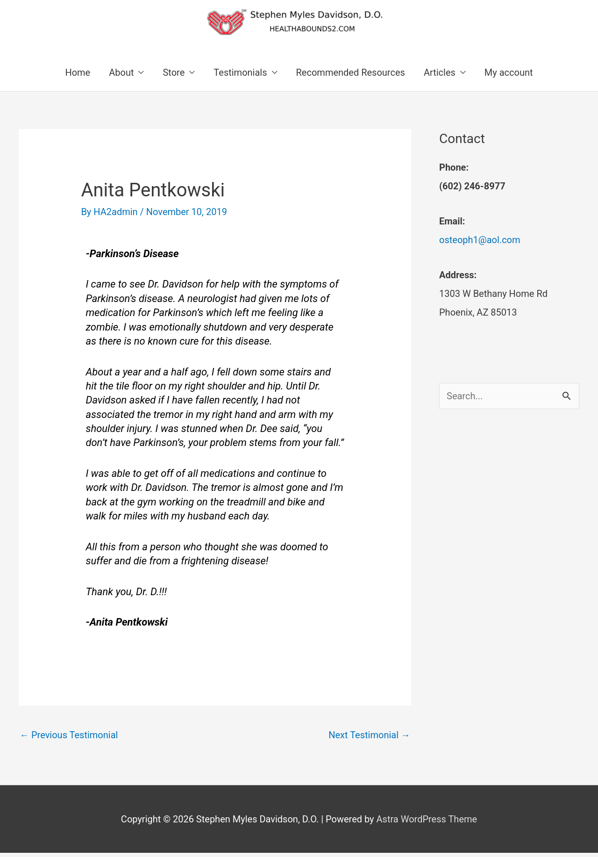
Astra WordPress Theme (427, 819)
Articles (440, 72)
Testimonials (240, 72)
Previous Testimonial (69, 735)
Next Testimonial (369, 735)
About (121, 72)
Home (77, 72)
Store (174, 72)
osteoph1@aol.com (479, 239)
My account (508, 72)
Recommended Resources (350, 72)
